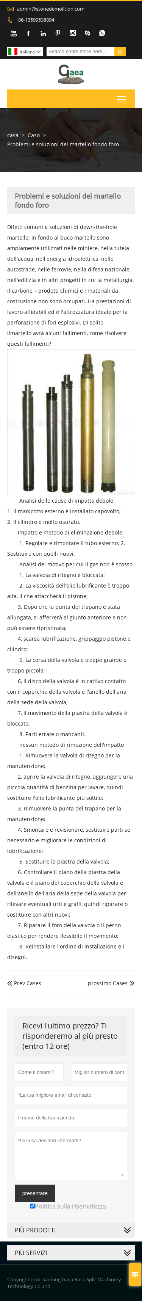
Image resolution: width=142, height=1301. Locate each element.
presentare (35, 1193)
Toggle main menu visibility (122, 97)
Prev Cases (24, 983)
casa (13, 135)
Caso (34, 135)
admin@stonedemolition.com (50, 8)
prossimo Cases (108, 983)
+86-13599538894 (35, 19)
